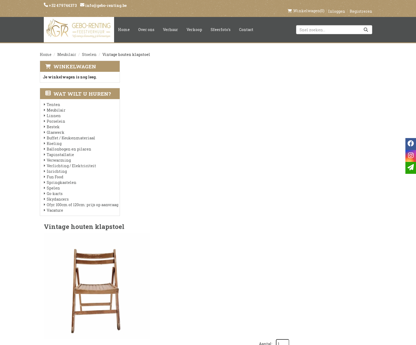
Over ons (146, 23)
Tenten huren (199, 302)
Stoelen (89, 48)
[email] (410, 168)
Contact (246, 23)
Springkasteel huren (207, 311)
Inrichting (57, 165)
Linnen (54, 110)
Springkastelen (61, 176)
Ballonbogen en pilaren (69, 143)
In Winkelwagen (348, 112)
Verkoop (194, 23)
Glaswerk (55, 126)
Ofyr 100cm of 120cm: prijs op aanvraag (82, 199)
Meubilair (66, 48)
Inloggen (336, 5)
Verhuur (170, 23)
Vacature (55, 204)
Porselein (56, 115)
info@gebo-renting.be (105, 5)
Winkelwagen (74, 61)
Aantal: (347, 71)
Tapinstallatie (60, 149)
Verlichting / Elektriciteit (71, 160)
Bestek (53, 121)
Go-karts (55, 188)
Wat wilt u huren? (78, 88)
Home (124, 23)
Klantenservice (257, 266)
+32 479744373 (62, 5)
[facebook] (300, 269)
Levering (193, 266)
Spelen (53, 182)
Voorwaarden (143, 284)
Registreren (361, 5)
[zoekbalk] (334, 24)
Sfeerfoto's (221, 23)
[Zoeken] (365, 24)
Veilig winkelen (202, 275)
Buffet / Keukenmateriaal (71, 132)
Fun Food (55, 171)
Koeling (54, 137)
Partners (138, 275)
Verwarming (59, 154)
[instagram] (311, 269)
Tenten (53, 98)
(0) (306, 5)
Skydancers (58, 193)
